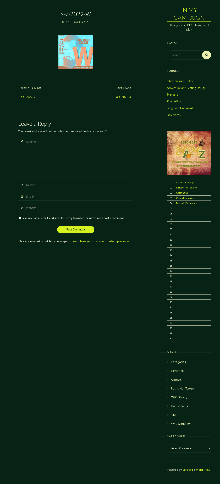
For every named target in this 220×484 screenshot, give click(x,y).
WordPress (203, 470)
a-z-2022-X (123, 97)
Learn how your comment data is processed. (102, 241)
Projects (172, 94)
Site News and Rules (180, 81)
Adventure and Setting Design (186, 88)
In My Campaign (189, 13)
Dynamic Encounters (186, 203)
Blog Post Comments (180, 108)
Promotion (174, 101)
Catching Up (182, 192)
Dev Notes (174, 115)
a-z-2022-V (27, 97)
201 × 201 (72, 22)
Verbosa (187, 470)
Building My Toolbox (186, 187)
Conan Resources (185, 198)
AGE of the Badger (185, 182)
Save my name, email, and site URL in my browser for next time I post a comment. (71, 218)
